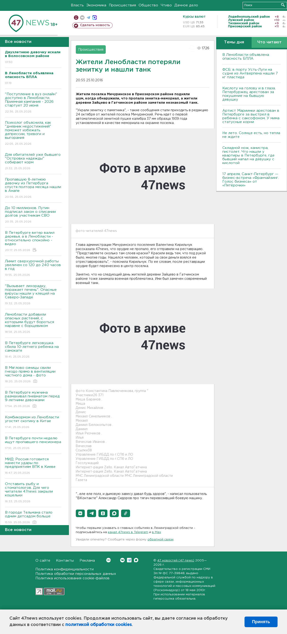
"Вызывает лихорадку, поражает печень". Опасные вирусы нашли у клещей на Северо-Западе (33, 294)
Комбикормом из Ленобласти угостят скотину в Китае (33, 422)
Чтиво (166, 5)
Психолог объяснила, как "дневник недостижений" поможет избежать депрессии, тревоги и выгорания (33, 133)
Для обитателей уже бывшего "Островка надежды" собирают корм (33, 161)
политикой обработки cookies (98, 625)
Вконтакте (108, 560)
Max (136, 560)
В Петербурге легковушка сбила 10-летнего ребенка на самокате (33, 350)
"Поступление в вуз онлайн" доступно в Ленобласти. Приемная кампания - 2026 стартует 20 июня (33, 103)
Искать (283, 5)
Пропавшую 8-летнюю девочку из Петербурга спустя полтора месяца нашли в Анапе (33, 188)
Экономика (96, 5)
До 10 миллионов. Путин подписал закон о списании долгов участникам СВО (33, 215)
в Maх (156, 532)
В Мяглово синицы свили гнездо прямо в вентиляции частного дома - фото (33, 374)
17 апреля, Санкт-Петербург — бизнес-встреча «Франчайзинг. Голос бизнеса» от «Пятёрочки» (250, 180)
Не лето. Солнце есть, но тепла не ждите (251, 135)
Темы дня (234, 42)
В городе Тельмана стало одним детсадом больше (33, 517)
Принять (261, 621)
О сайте (42, 560)
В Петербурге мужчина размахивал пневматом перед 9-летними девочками (33, 399)
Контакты (65, 560)
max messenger (94, 17)
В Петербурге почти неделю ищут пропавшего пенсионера (33, 443)
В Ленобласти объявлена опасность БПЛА (245, 56)
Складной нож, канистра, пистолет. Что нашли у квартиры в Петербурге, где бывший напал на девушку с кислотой (248, 155)
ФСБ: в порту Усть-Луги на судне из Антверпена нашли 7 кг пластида (250, 73)
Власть (77, 5)
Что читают (269, 42)
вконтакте (82, 17)
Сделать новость (95, 25)
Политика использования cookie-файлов (72, 578)
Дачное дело (186, 5)
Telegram (129, 560)
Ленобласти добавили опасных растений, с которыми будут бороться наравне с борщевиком (33, 323)
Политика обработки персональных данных (75, 573)
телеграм (88, 17)
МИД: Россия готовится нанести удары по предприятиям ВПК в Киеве (33, 466)
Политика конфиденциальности (64, 569)
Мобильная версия (76, 17)
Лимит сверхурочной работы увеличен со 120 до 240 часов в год (33, 268)
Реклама (87, 560)
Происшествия (122, 5)
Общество (148, 5)
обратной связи (160, 539)
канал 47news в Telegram (128, 532)
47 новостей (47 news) (175, 560)
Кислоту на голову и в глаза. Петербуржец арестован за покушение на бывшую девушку (249, 94)
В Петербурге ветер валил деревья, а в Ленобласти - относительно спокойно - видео (33, 241)
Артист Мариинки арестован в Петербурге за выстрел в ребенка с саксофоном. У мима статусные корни (250, 116)
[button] (80, 513)
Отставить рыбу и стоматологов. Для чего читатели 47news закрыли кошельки (33, 492)
